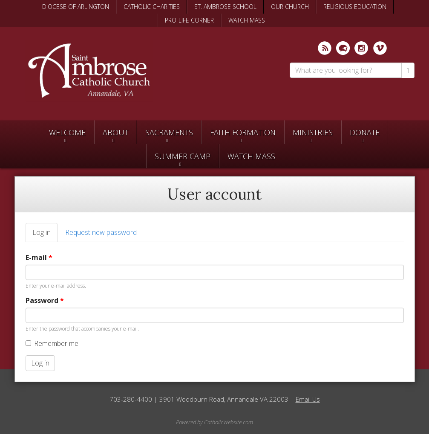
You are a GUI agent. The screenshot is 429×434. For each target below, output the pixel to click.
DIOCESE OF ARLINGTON (75, 7)
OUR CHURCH (290, 7)
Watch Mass (251, 156)
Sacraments (169, 132)
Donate (365, 132)
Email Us (308, 399)
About (115, 132)
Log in (45, 235)
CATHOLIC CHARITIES (152, 7)
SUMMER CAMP (182, 156)
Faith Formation (243, 132)
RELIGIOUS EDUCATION (354, 7)
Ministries (313, 132)
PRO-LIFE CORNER (189, 20)
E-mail (39, 257)
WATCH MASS (246, 20)
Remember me (52, 343)
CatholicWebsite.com (228, 422)
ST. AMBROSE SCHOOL (225, 7)
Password (45, 300)
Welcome (67, 132)
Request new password (101, 232)
